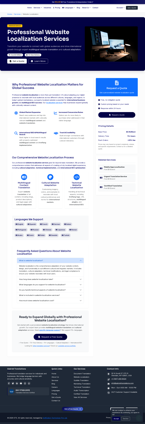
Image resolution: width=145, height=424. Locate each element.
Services (17, 14)
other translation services (41, 346)
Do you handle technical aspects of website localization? (42, 290)
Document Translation (82, 374)
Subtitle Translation (81, 380)
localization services (54, 103)
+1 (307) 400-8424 (118, 379)
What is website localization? (31, 261)
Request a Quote (116, 115)
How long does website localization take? (36, 279)
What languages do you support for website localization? (42, 285)
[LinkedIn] (17, 383)
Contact (95, 8)
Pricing (56, 8)
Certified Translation (81, 394)
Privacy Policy (119, 414)
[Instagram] (25, 383)
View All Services (80, 397)
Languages (56, 390)
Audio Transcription (81, 390)
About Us (85, 8)
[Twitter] (12, 383)
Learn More (38, 61)
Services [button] (37, 8)
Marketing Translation (82, 384)
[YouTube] (21, 383)
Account (120, 8)
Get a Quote (132, 8)
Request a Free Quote (50, 337)
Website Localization (81, 377)
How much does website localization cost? (36, 301)
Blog (78, 8)
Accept (116, 418)
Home (29, 8)
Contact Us (56, 401)
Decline (125, 418)
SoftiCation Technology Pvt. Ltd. (55, 418)
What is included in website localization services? (39, 295)
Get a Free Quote (72, 409)
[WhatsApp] (29, 383)
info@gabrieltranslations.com (122, 383)
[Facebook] (8, 383)
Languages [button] (68, 8)
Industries (47, 8)
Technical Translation (82, 387)
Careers (55, 387)
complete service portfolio (67, 346)
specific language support (49, 330)
